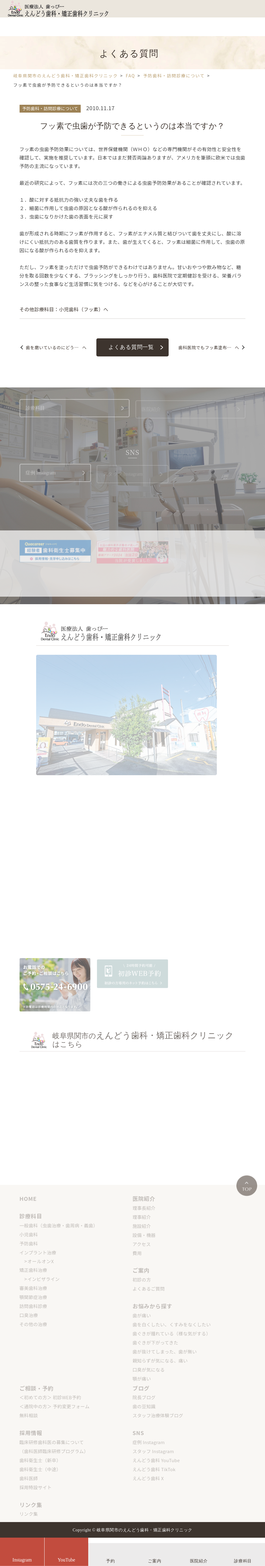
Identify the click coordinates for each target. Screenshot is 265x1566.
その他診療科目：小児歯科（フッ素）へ (64, 309)
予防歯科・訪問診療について (50, 108)
